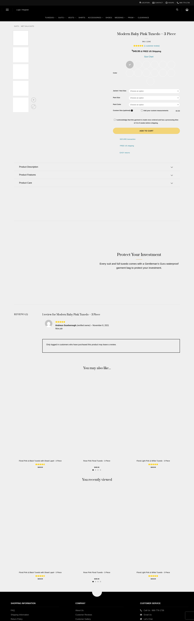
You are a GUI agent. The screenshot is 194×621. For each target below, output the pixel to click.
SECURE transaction (127, 139)
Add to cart (146, 131)
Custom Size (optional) (123, 111)
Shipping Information (20, 609)
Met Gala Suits (27, 26)
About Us (79, 605)
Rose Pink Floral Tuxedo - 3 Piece (96, 455)
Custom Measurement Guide (23, 618)
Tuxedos (50, 17)
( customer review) (151, 46)
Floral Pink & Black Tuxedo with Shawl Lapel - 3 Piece (40, 455)
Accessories (95, 17)
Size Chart (148, 57)
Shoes (109, 18)
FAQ (13, 605)
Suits (61, 17)
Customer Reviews (83, 609)
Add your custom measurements (154, 111)
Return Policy (17, 614)
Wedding (120, 17)
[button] (7, 9)
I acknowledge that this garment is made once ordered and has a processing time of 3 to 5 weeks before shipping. (146, 121)
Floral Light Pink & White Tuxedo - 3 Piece (153, 455)
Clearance (143, 18)
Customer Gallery (83, 614)
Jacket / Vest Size (119, 91)
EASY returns (125, 153)
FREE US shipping (127, 146)
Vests (72, 17)
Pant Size (116, 98)
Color (115, 73)
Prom (131, 17)
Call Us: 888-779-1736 (154, 605)
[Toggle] (171, 168)
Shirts (81, 18)
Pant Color (117, 105)
